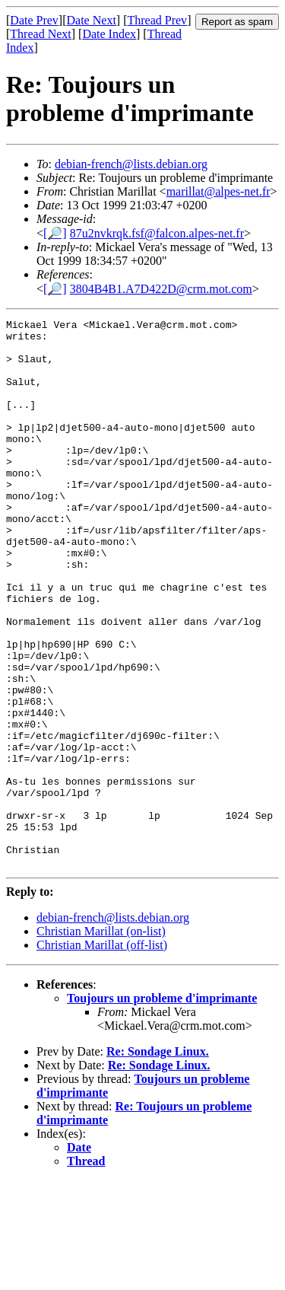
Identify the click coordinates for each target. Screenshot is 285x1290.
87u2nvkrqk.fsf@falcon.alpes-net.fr (157, 233)
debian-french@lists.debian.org (131, 164)
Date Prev (34, 20)
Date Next (91, 20)
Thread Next (40, 33)
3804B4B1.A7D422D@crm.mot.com (161, 288)
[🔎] (55, 233)
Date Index (109, 33)
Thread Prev (157, 20)
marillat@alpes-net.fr (218, 191)
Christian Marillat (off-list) (101, 1054)
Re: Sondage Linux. (157, 1161)
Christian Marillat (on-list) (101, 1040)
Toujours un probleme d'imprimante (162, 1107)
